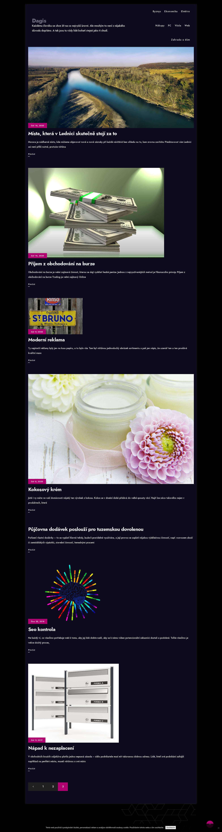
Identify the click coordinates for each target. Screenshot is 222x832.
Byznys (157, 11)
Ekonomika (171, 11)
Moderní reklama (46, 339)
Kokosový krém (44, 489)
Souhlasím (170, 827)
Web (187, 25)
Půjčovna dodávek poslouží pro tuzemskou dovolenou (85, 529)
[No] (218, 827)
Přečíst (31, 154)
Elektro (185, 11)
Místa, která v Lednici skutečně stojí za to (72, 133)
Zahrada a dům (180, 39)
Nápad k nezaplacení (51, 748)
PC (169, 25)
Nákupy (160, 25)
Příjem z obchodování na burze (61, 263)
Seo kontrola (41, 629)
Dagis (39, 20)
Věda (178, 25)
